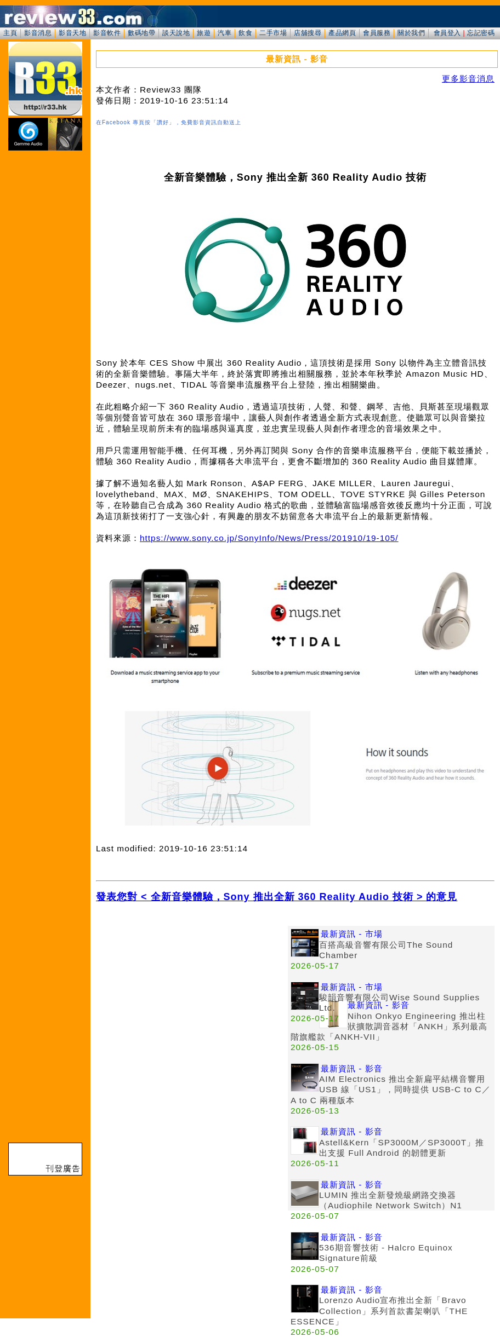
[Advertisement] (192, 1002)
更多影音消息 (468, 78)
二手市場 (273, 33)
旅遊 (204, 33)
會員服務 (376, 33)
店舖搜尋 (307, 33)
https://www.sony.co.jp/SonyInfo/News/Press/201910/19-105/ (269, 538)
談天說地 (176, 33)
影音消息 (38, 33)
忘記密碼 (481, 33)
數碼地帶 (141, 33)
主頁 (10, 33)
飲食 (245, 33)
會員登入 (447, 33)
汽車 (224, 33)
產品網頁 (342, 33)
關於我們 (411, 33)
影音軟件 (107, 33)
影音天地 (72, 33)
